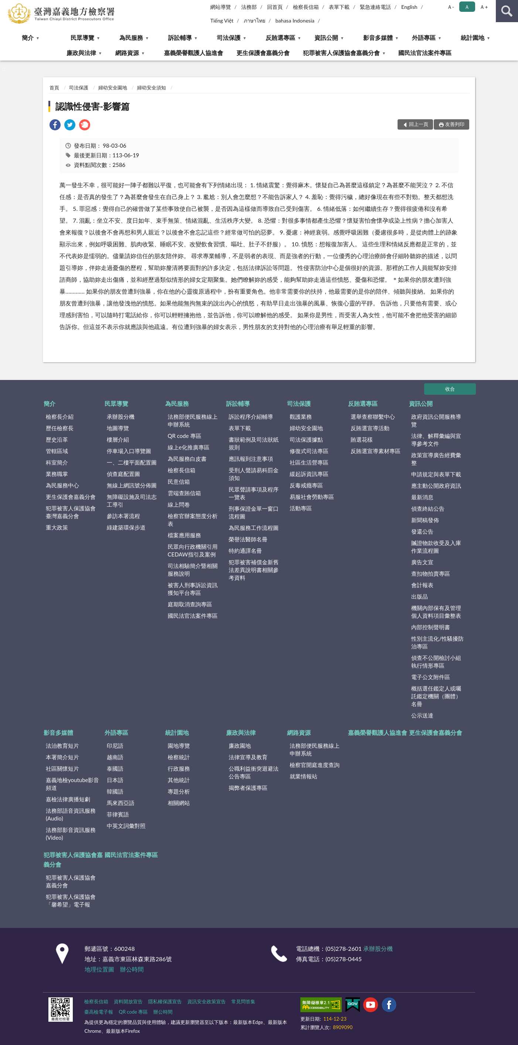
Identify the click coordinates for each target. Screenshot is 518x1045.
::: (6, 5)
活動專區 (301, 508)
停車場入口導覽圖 (129, 451)
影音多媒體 (378, 37)
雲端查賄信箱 (184, 493)
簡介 (28, 37)
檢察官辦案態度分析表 (193, 520)
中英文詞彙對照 (126, 825)
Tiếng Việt (222, 20)
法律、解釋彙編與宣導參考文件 (436, 439)
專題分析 (179, 791)
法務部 (249, 7)
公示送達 (422, 715)
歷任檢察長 (60, 428)
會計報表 (422, 585)
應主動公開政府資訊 (436, 485)
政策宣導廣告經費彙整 (436, 459)
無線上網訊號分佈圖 (132, 485)
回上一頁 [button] (418, 124)
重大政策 (57, 527)
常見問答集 (243, 1001)
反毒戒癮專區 (306, 485)
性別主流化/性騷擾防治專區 (437, 642)
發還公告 (422, 531)
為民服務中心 (62, 485)
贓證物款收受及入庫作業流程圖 (436, 546)
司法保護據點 (306, 439)
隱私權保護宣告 (165, 1001)
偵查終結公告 (427, 508)
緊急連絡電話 (375, 7)
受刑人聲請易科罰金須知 (254, 474)
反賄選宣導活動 (370, 428)
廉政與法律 (81, 52)
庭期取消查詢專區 (190, 604)
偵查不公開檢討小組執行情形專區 (436, 661)
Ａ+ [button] (484, 7)
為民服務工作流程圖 (254, 527)
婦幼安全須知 (151, 87)
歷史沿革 (57, 439)
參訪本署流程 (123, 516)
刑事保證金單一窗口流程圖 (254, 512)
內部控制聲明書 (430, 627)
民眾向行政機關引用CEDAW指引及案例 (193, 550)
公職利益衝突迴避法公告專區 (254, 772)
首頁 (54, 87)
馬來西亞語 (120, 802)
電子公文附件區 (430, 677)
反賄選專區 (280, 37)
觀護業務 (301, 416)
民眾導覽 (82, 37)
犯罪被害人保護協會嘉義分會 (341, 52)
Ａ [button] (467, 7)
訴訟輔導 (180, 37)
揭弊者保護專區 (248, 787)
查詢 (507, 11)
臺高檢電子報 (98, 1012)
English (409, 7)
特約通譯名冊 (245, 550)
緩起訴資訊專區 (309, 473)
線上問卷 (179, 504)
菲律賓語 (118, 814)
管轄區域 (57, 451)
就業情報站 (303, 776)
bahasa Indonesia (294, 20)
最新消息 (422, 497)
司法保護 (229, 37)
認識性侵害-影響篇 (92, 106)
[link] (55, 125)
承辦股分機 (120, 416)
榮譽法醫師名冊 (248, 539)
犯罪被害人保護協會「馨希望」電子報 (71, 900)
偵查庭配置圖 (123, 473)
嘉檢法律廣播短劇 (68, 799)
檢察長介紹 (60, 416)
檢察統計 (179, 757)
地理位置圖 (99, 969)
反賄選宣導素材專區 (376, 451)
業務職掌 (57, 473)
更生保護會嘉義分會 (263, 52)
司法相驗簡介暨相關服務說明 (193, 569)
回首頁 (275, 7)
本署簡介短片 (62, 757)
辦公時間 (132, 969)
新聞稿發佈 (425, 520)
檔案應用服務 (184, 535)
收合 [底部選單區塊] (450, 389)
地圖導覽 (118, 428)
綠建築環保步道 (126, 527)
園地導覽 (179, 745)
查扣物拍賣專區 (430, 573)
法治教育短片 (62, 745)
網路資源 (127, 52)
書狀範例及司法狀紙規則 (254, 443)
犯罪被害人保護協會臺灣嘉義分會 (71, 512)
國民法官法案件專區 (424, 52)
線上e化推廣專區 (188, 447)
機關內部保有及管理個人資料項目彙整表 (436, 611)
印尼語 (115, 745)
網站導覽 (220, 7)
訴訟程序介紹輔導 (251, 416)
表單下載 (339, 7)
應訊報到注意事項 (251, 458)
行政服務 (179, 768)
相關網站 (179, 802)
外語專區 (424, 37)
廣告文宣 (422, 562)
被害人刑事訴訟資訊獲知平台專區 (193, 589)
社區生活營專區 (309, 462)
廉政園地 (240, 745)
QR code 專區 (184, 435)
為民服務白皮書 (187, 458)
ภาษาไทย (254, 20)
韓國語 (115, 791)
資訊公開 (326, 37)
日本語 (115, 780)
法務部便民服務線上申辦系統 (193, 420)
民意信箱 (179, 481)
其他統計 (179, 780)
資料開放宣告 (128, 1001)
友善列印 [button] (454, 124)
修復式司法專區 (309, 451)
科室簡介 (57, 462)
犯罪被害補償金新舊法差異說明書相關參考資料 (254, 570)
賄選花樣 (362, 439)
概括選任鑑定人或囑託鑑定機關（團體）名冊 (436, 696)
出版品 (419, 596)
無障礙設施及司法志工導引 (132, 500)
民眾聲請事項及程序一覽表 (254, 493)
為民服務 (131, 37)
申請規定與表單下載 (436, 474)
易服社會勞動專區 (312, 496)
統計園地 (472, 37)
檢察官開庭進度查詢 (315, 764)
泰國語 (115, 768)
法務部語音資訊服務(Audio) (71, 814)
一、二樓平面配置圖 (132, 462)
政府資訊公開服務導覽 (436, 420)
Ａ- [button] (450, 7)
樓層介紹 (118, 439)
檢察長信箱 (306, 7)
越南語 (115, 757)
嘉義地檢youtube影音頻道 (72, 784)
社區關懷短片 (62, 768)
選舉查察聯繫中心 (373, 416)
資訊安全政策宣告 (206, 1001)
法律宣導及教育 (248, 757)
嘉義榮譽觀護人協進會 (193, 52)
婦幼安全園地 (112, 87)
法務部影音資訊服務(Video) (71, 833)
